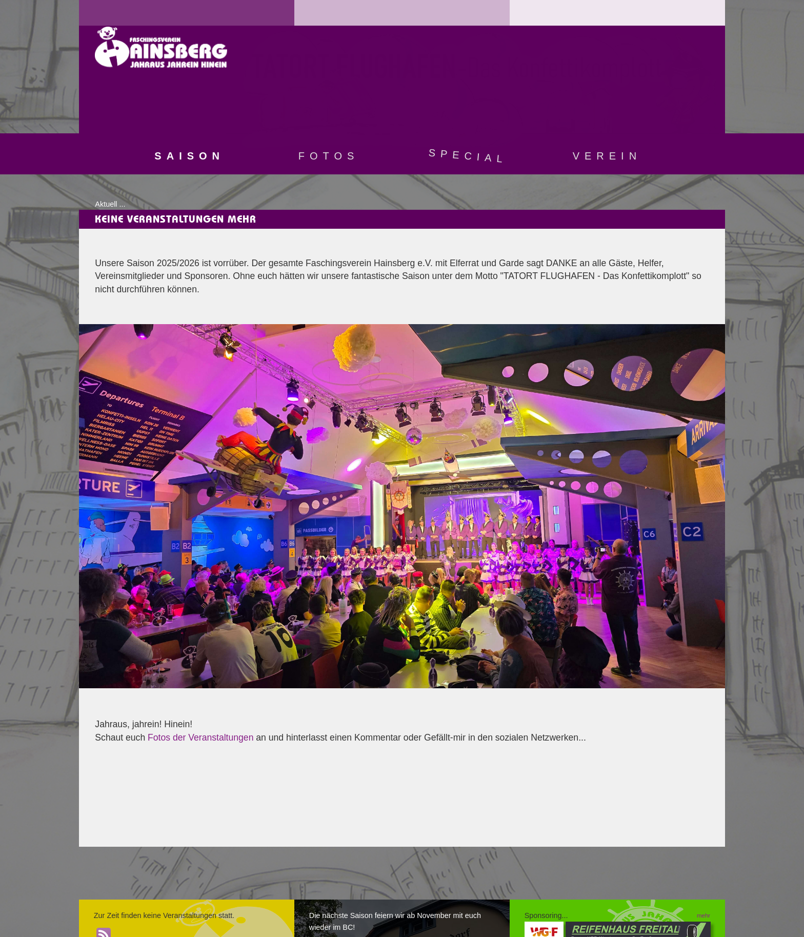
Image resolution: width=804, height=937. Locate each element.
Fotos (328, 156)
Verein (607, 156)
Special (468, 156)
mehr (703, 915)
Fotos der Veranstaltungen (200, 737)
